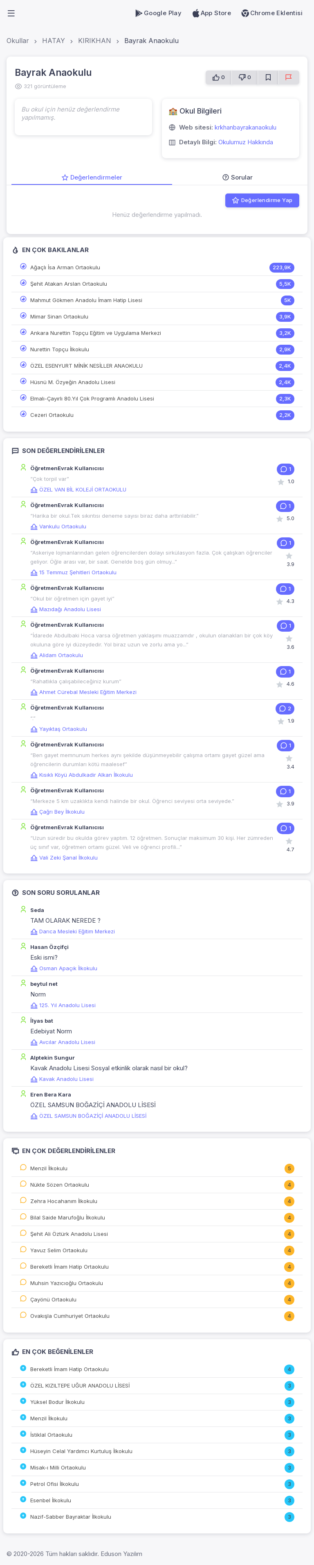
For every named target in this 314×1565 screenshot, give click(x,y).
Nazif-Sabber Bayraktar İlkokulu (70, 1516)
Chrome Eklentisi (272, 13)
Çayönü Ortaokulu (53, 1299)
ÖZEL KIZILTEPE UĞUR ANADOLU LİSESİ (80, 1385)
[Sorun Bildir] (288, 77)
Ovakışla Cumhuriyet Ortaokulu (70, 1316)
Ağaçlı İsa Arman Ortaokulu (65, 267)
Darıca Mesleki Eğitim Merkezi (72, 931)
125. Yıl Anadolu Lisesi (63, 1005)
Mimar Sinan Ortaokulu (59, 316)
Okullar (18, 40)
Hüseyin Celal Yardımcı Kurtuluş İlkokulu (81, 1451)
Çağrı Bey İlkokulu (57, 811)
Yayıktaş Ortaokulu (58, 729)
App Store (211, 13)
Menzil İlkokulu (48, 1168)
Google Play (158, 13)
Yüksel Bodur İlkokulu (57, 1402)
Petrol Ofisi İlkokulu (54, 1484)
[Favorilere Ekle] (268, 77)
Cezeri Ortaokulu (52, 415)
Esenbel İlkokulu (50, 1500)
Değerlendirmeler (91, 177)
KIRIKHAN (94, 40)
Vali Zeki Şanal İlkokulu (64, 857)
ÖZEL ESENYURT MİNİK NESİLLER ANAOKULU (86, 365)
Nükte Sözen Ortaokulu (59, 1184)
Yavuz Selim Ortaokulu (58, 1250)
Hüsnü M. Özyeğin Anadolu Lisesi (72, 382)
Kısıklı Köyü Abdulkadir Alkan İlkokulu (81, 774)
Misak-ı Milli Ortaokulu (58, 1467)
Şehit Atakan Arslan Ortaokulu (68, 283)
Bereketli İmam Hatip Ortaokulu (69, 1266)
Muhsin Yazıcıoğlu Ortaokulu (66, 1283)
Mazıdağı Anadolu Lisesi (65, 609)
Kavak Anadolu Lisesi (62, 1079)
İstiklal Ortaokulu (51, 1434)
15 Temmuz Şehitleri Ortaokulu (73, 572)
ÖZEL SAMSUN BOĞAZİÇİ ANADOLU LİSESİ (88, 1115)
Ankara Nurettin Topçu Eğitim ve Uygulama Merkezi (95, 333)
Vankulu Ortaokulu (58, 526)
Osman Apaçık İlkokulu (63, 968)
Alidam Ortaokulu (56, 655)
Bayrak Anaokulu (151, 40)
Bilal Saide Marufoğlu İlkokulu (67, 1217)
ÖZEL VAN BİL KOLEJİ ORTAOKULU (78, 489)
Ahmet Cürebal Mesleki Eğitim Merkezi (83, 692)
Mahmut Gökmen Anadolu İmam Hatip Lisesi (86, 300)
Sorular (237, 177)
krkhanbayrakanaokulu (245, 127)
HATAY (53, 40)
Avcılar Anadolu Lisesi (62, 1042)
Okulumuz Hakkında (245, 142)
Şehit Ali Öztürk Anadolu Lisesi (69, 1234)
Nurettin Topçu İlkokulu (59, 349)
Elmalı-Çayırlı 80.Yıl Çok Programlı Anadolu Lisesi (92, 398)
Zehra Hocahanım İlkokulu (63, 1201)
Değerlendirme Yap (262, 200)
